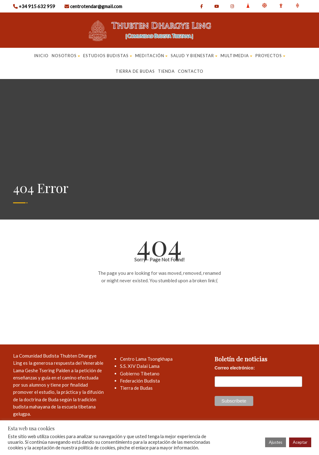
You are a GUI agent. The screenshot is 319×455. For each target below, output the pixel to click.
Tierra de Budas (136, 388)
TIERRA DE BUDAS (135, 71)
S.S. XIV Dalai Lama (140, 366)
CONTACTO (190, 71)
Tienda (166, 71)
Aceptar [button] (300, 442)
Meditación (151, 55)
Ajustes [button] (275, 442)
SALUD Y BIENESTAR (194, 55)
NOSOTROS (66, 55)
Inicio (41, 55)
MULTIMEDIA (236, 55)
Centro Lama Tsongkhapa (146, 359)
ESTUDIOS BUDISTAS (107, 55)
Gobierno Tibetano (140, 373)
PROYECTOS (270, 55)
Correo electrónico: (235, 367)
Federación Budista (140, 380)
